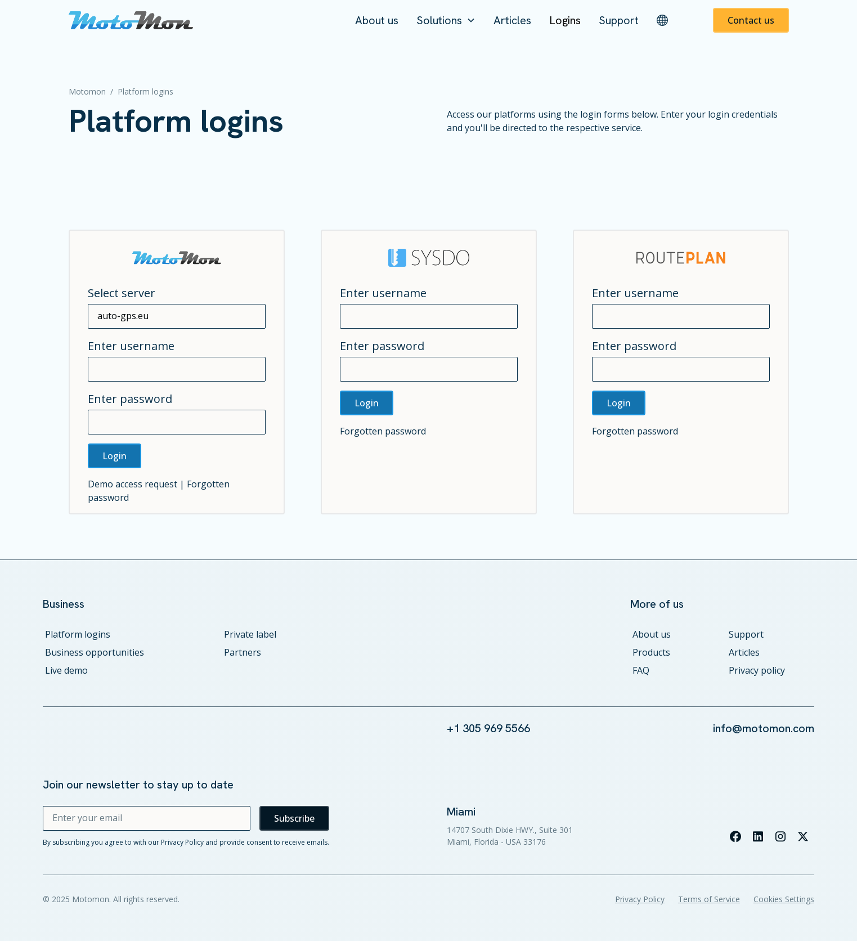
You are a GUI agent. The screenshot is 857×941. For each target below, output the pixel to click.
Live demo (66, 670)
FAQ (640, 670)
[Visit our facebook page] (735, 836)
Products (651, 652)
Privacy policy (757, 670)
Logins (565, 20)
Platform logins (77, 634)
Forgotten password (383, 431)
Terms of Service (709, 899)
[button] (445, 20)
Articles (512, 20)
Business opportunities (94, 652)
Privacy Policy (640, 899)
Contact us (751, 20)
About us (376, 20)
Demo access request (132, 484)
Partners (242, 652)
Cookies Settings (783, 899)
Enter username (131, 345)
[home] (131, 20)
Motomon (87, 91)
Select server (121, 293)
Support (619, 20)
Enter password (130, 398)
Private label (250, 634)
